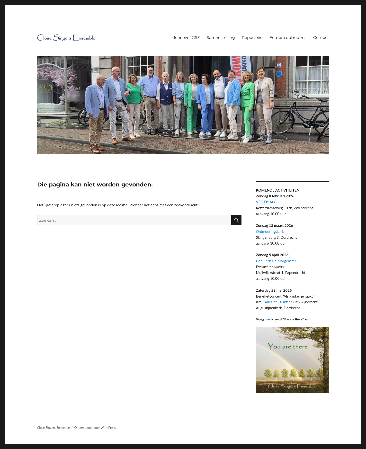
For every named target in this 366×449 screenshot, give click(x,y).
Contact (321, 37)
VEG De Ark (265, 202)
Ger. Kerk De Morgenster (276, 261)
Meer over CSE (185, 37)
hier (267, 319)
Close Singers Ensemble (53, 428)
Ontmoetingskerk (270, 231)
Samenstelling (221, 37)
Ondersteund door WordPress (95, 428)
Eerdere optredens (287, 37)
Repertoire (252, 37)
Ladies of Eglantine (277, 302)
